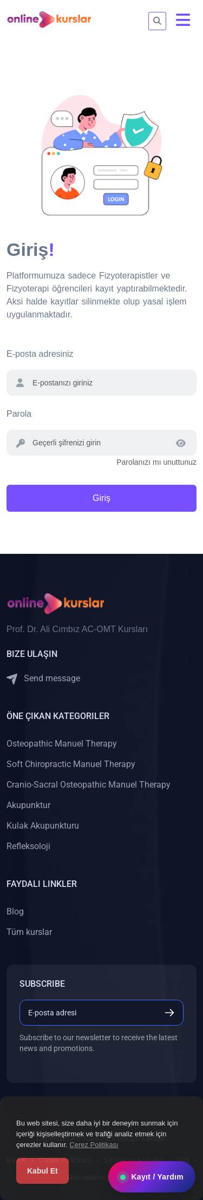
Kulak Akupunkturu (42, 826)
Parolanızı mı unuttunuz (156, 462)
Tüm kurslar (29, 932)
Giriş (101, 498)
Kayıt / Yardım (152, 1176)
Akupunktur (28, 805)
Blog (15, 911)
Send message (43, 678)
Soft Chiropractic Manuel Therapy (70, 764)
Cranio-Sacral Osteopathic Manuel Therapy (88, 784)
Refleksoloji (28, 846)
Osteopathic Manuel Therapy (61, 743)
